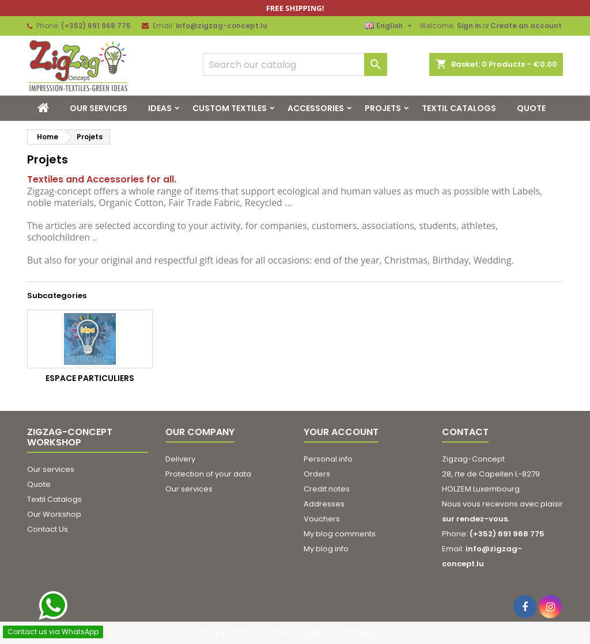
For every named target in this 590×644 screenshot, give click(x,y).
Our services (98, 108)
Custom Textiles (229, 108)
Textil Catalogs (459, 108)
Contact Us (47, 529)
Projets (383, 108)
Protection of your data (208, 473)
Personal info (328, 459)
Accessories (316, 108)
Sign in (469, 26)
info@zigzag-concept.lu (221, 26)
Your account (341, 432)
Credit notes (327, 488)
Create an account (526, 26)
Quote (531, 108)
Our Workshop (54, 514)
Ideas (160, 108)
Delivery (180, 459)
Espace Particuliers (90, 378)
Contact (465, 432)
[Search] (295, 64)
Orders (317, 473)
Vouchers (322, 518)
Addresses (324, 503)
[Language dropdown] (390, 26)
